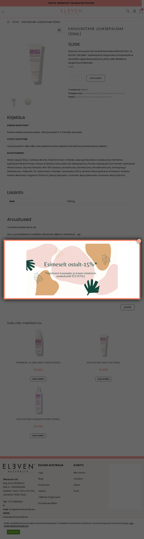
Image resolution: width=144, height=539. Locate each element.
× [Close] (139, 241)
